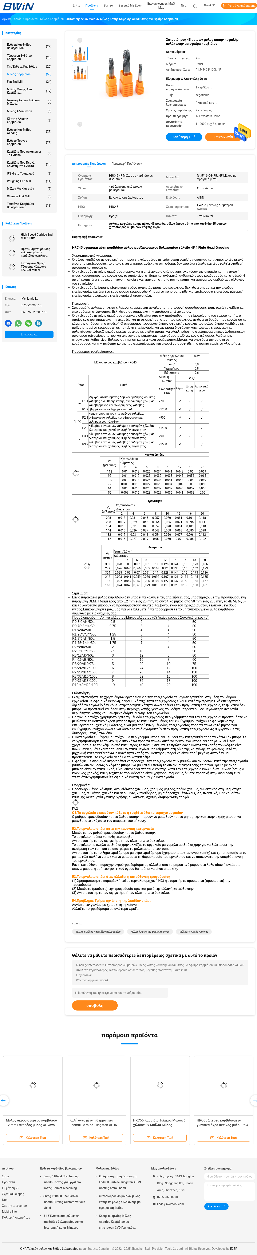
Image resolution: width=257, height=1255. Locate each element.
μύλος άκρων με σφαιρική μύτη (150, 931)
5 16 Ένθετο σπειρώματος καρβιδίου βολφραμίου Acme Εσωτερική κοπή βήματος (63, 1221)
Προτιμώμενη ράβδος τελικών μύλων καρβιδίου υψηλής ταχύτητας (35, 252)
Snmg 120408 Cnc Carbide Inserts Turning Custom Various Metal (64, 1202)
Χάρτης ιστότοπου (14, 1205)
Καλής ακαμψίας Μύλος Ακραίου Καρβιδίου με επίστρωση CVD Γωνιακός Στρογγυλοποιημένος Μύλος (118, 1222)
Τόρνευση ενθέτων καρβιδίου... (29, 57)
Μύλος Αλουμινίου (29, 111)
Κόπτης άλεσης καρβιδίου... (29, 120)
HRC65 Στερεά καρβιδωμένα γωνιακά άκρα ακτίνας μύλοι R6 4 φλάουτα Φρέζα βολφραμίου (222, 1125)
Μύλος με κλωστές (29, 189)
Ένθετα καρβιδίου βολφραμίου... (29, 46)
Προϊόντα (8, 1182)
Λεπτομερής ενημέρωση (89, 163)
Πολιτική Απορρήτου (16, 1217)
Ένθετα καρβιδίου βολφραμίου (61, 1168)
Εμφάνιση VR (10, 1188)
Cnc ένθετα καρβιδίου (29, 66)
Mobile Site (9, 1211)
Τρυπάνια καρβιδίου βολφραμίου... (29, 205)
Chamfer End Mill (29, 196)
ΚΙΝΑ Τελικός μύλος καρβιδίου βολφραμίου (49, 1248)
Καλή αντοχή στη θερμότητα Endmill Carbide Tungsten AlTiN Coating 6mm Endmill (93, 1125)
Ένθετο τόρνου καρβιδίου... (29, 142)
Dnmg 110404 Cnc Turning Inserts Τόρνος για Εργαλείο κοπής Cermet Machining (62, 1182)
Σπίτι (5, 1176)
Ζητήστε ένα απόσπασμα (239, 5)
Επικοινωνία (29, 334)
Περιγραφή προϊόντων (126, 163)
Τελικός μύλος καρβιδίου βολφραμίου (98, 931)
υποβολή (94, 1005)
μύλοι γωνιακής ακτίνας (193, 931)
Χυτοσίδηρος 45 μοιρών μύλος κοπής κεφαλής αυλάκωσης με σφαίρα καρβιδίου (120, 1202)
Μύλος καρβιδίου (29, 74)
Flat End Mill (29, 82)
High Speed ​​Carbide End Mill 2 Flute (37, 236)
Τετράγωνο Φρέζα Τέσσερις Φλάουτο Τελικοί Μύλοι (33, 267)
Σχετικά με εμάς (13, 1194)
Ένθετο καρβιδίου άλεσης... (29, 131)
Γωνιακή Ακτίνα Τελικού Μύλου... (29, 102)
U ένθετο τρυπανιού (29, 173)
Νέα (4, 1200)
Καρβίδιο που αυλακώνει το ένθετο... (29, 153)
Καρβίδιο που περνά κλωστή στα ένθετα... (29, 164)
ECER (233, 1248)
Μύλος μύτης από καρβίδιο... (29, 91)
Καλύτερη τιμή (184, 137)
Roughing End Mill (29, 181)
